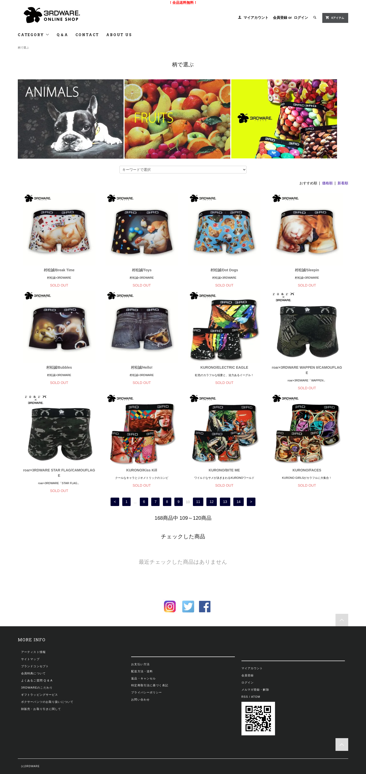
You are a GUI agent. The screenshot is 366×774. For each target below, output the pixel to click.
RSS (244, 696)
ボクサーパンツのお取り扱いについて (47, 701)
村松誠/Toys (142, 270)
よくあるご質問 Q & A (37, 680)
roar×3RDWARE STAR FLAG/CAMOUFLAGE (59, 473)
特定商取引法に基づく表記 (149, 685)
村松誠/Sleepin (307, 270)
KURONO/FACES (307, 470)
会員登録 (280, 18)
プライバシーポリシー (146, 692)
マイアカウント (255, 18)
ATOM (255, 696)
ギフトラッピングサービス (39, 694)
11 (198, 502)
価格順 (327, 183)
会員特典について (33, 673)
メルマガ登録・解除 (255, 689)
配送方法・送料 (142, 671)
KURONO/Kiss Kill (141, 470)
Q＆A (62, 34)
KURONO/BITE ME (224, 470)
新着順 (343, 183)
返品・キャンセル (143, 678)
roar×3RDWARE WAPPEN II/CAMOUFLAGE (307, 370)
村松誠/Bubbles (59, 367)
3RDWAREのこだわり (37, 687)
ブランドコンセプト (35, 666)
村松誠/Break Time (59, 270)
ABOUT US (119, 34)
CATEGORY (34, 34)
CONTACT (87, 34)
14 (239, 502)
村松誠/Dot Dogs (224, 270)
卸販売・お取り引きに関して (41, 708)
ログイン (301, 18)
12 (212, 502)
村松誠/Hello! (141, 367)
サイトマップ (30, 659)
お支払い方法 (140, 664)
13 (225, 502)
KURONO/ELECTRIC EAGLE (224, 367)
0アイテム (334, 18)
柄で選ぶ (23, 47)
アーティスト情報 (33, 651)
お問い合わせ (140, 699)
